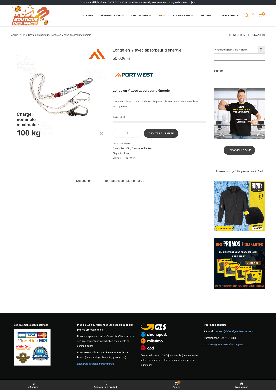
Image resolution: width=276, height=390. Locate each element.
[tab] (84, 180)
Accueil (15, 35)
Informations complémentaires (123, 181)
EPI (24, 35)
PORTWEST (130, 158)
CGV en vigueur (213, 344)
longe (127, 153)
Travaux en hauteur (38, 35)
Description (84, 181)
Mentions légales (234, 344)
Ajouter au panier (161, 133)
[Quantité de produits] (127, 133)
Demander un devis (239, 150)
